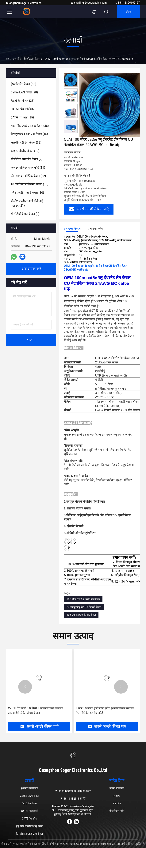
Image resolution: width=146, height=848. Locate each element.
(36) (22, 101)
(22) (28, 176)
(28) (24, 92)
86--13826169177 (127, 2)
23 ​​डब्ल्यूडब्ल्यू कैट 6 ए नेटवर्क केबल (84, 607)
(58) (23, 84)
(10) (25, 151)
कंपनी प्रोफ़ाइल (117, 788)
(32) (26, 142)
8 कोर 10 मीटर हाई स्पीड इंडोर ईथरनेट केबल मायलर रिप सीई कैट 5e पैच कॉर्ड (105, 711)
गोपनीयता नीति (116, 810)
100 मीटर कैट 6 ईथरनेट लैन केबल (83, 599)
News (116, 795)
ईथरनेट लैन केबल (32, 58)
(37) (23, 109)
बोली (128, 12)
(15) (22, 117)
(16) (29, 134)
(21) (27, 203)
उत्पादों (16, 58)
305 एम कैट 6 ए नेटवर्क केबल (81, 614)
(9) (26, 159)
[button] (25, 687)
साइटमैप (117, 803)
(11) (28, 167)
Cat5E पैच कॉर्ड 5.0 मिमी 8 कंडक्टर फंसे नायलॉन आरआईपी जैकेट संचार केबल (35, 711)
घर (7, 58)
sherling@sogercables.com (88, 2)
